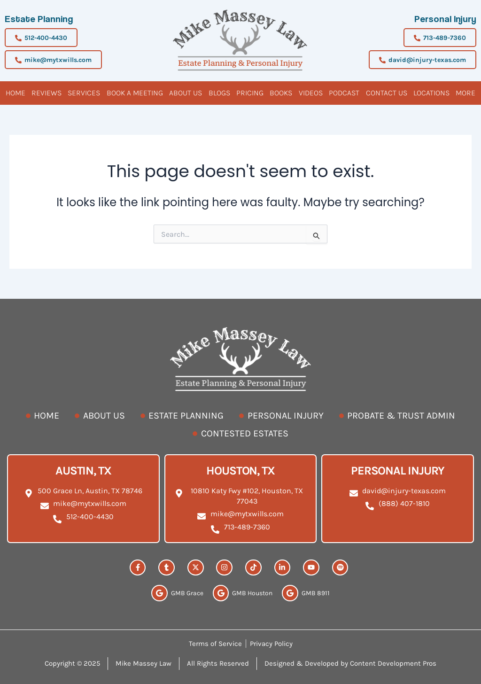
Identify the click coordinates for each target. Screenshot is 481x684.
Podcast (344, 92)
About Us (185, 92)
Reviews (46, 92)
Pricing (250, 92)
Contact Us (386, 92)
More (465, 92)
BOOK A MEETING (135, 92)
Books (281, 92)
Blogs (219, 92)
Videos (311, 92)
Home (15, 92)
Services (84, 92)
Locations (431, 92)
